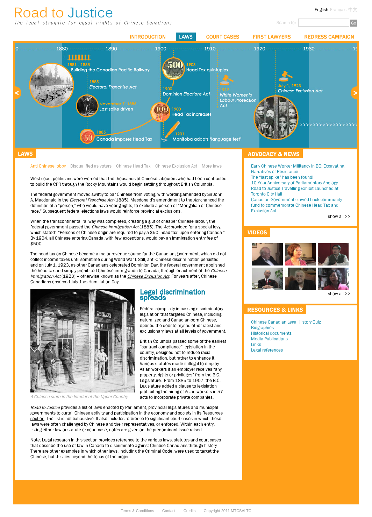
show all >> (339, 216)
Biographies (262, 328)
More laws (212, 166)
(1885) (122, 227)
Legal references (267, 350)
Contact (169, 511)
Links (256, 344)
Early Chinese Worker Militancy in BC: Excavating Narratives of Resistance (297, 169)
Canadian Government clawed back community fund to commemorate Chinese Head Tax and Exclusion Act (296, 205)
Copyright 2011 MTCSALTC (227, 511)
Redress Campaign (329, 37)
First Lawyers (272, 37)
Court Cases (223, 37)
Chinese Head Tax (133, 166)
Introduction (148, 37)
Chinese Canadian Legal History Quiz (286, 322)
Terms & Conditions (137, 511)
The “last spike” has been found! (282, 177)
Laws (186, 37)
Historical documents (271, 333)
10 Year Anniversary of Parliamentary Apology (294, 183)
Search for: (287, 23)
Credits (190, 511)
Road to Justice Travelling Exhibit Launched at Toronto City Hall (294, 191)
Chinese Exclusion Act (176, 166)
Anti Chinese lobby (48, 166)
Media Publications (269, 339)
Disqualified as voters (91, 166)
